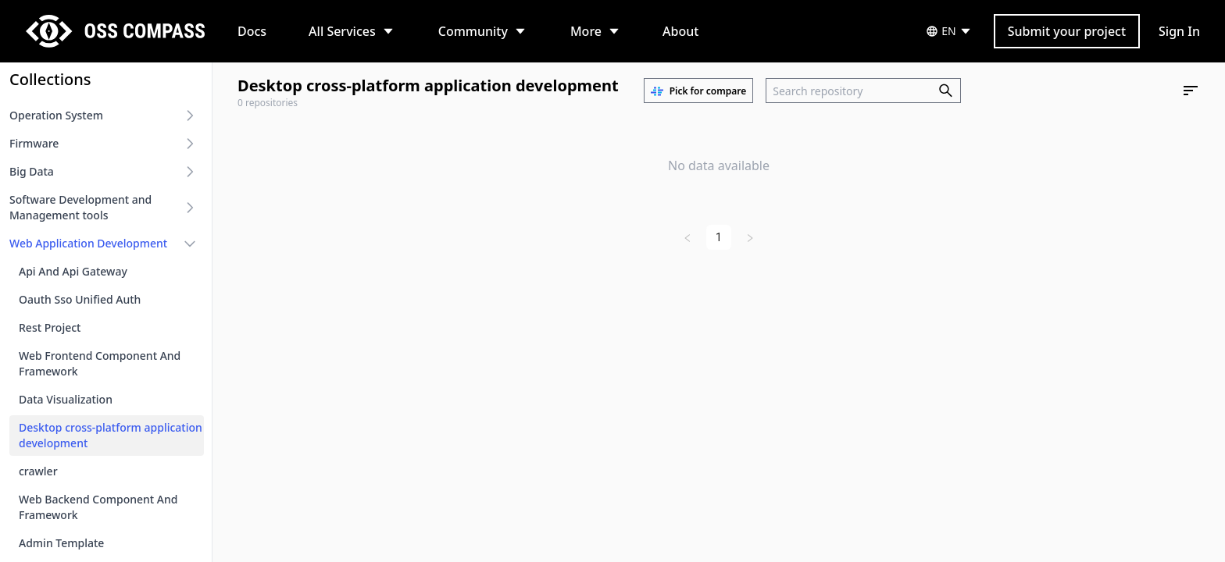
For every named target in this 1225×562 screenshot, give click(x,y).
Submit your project (1067, 31)
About (680, 31)
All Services (342, 31)
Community (473, 31)
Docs (252, 31)
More (586, 31)
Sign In (1179, 31)
